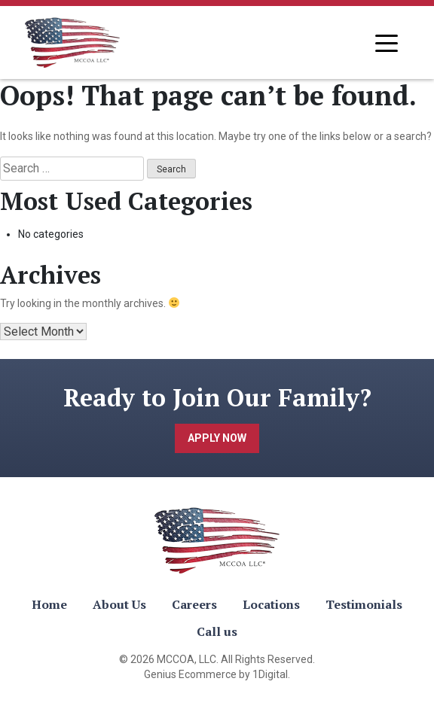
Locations (271, 604)
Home (49, 604)
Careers (194, 604)
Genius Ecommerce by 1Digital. (217, 674)
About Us (119, 604)
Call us (217, 631)
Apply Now (217, 438)
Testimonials (364, 604)
